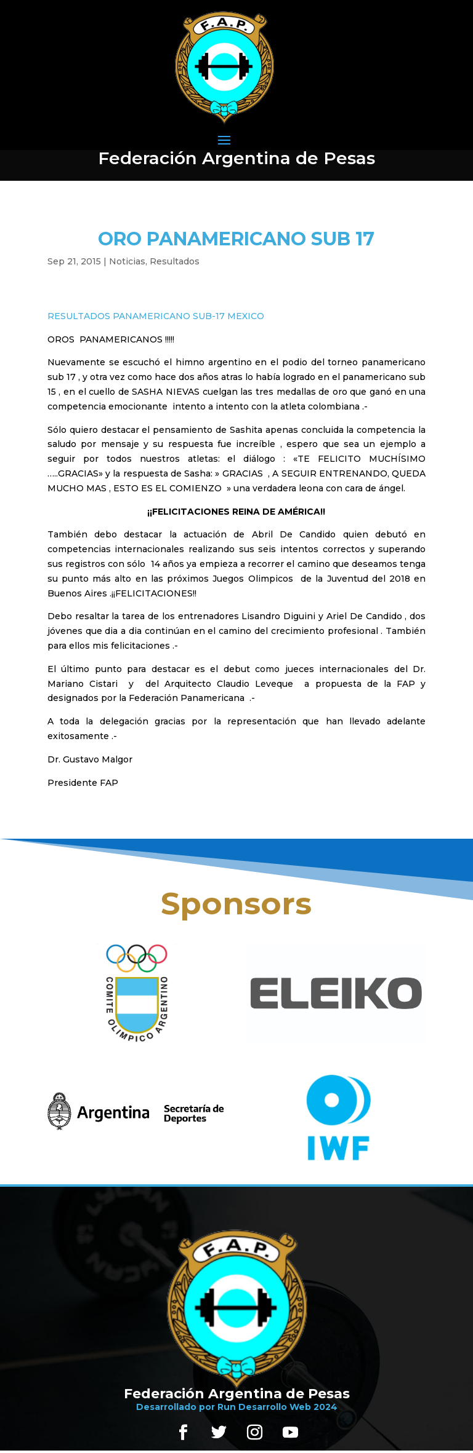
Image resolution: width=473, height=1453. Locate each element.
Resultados (175, 261)
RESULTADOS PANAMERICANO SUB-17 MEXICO (155, 316)
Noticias (127, 261)
